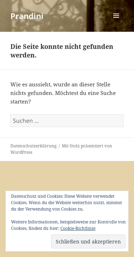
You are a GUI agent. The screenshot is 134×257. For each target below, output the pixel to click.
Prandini (27, 15)
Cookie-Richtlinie (77, 228)
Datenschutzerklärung (33, 146)
